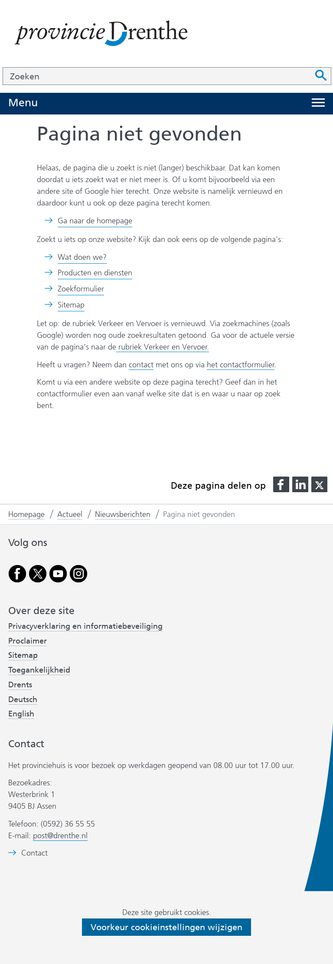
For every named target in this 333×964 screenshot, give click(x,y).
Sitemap (71, 305)
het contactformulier (240, 364)
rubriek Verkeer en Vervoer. (162, 347)
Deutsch (22, 699)
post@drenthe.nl (60, 835)
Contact (34, 853)
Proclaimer (27, 641)
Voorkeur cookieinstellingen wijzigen (166, 927)
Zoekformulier (81, 289)
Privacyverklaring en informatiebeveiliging (85, 626)
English (21, 714)
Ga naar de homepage (95, 220)
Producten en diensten (95, 273)
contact (141, 364)
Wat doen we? (82, 257)
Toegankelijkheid (39, 670)
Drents (20, 685)
